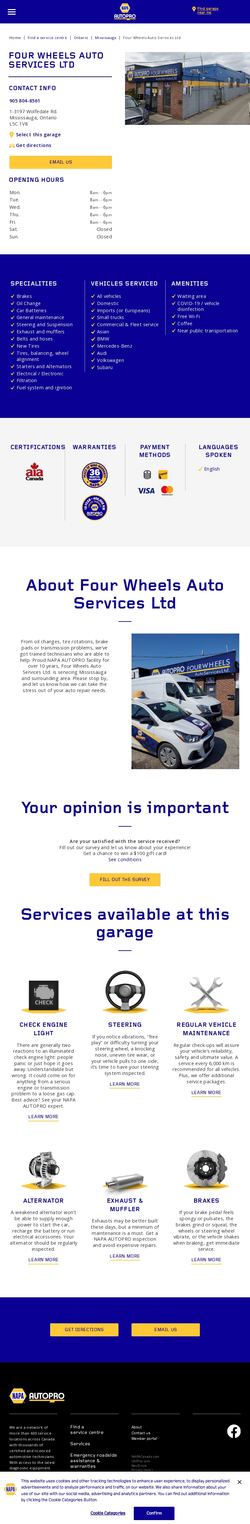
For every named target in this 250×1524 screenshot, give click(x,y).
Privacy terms (142, 1470)
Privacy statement (146, 1475)
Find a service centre (47, 37)
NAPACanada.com (146, 1457)
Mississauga (105, 37)
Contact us (141, 1433)
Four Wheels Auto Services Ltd (152, 37)
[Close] (239, 1489)
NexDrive (139, 1466)
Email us (60, 162)
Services (80, 1444)
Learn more (43, 1117)
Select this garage (35, 134)
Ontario (81, 37)
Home (15, 37)
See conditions (125, 859)
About (137, 1427)
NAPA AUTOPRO (125, 11)
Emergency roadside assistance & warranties (93, 1461)
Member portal (144, 1439)
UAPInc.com (141, 1461)
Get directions (30, 145)
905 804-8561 (24, 101)
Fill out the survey (125, 879)
